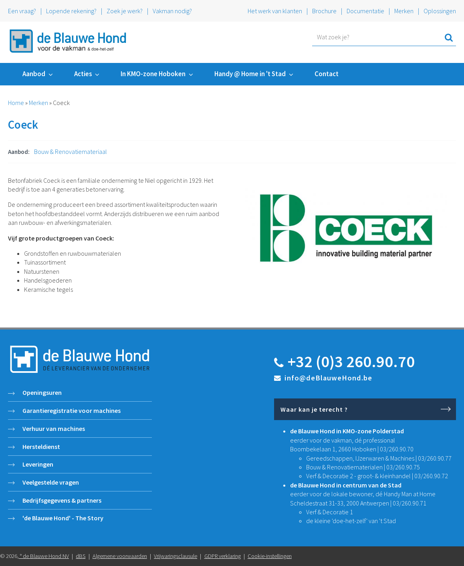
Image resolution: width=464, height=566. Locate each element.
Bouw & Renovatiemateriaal (70, 152)
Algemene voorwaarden (120, 556)
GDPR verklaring (222, 556)
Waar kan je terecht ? (314, 409)
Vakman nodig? (172, 11)
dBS (80, 556)
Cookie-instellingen (270, 556)
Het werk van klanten (275, 11)
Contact (327, 73)
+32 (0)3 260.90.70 (351, 362)
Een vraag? (22, 11)
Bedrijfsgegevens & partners (61, 500)
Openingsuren (42, 392)
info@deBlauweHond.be (328, 377)
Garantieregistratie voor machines (71, 410)
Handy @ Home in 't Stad (250, 73)
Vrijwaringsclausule (175, 556)
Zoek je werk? (125, 11)
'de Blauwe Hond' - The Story (62, 518)
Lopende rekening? (71, 11)
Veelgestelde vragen (50, 482)
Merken (404, 11)
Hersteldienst (41, 447)
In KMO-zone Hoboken (153, 73)
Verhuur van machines (53, 428)
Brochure (324, 11)
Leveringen (37, 464)
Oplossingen (440, 11)
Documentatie (365, 11)
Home (16, 103)
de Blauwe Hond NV (46, 556)
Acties (83, 73)
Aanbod (33, 73)
